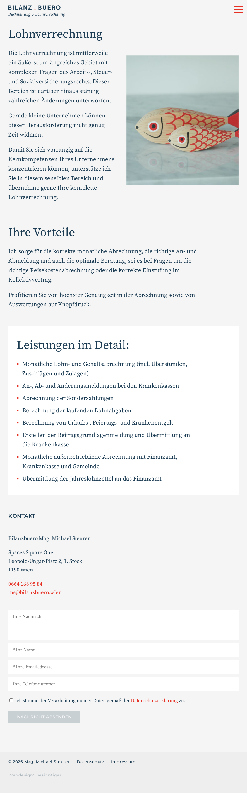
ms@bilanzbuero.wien (35, 592)
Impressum (123, 761)
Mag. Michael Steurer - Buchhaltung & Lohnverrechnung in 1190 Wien (84, 11)
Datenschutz (90, 761)
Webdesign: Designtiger (34, 775)
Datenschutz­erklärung (154, 701)
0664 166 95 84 (25, 584)
